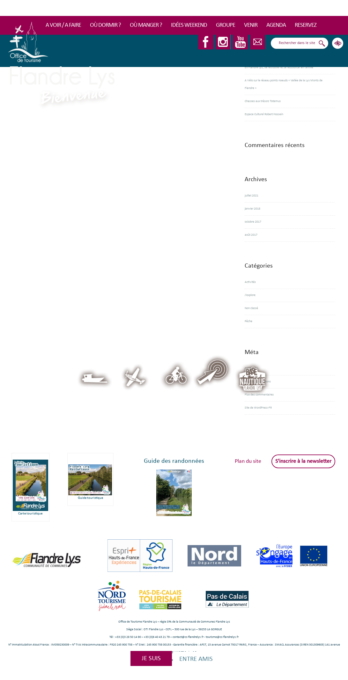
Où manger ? (146, 25)
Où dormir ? (105, 25)
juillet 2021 (251, 195)
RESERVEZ (305, 25)
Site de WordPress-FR (258, 408)
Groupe (225, 25)
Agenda (276, 25)
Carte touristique (30, 513)
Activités (250, 282)
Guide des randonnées (174, 461)
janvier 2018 (252, 209)
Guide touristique (90, 498)
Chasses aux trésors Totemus (263, 101)
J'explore (250, 295)
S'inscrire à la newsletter (303, 461)
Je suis (151, 658)
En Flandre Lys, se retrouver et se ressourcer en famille (279, 67)
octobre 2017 (253, 222)
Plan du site (248, 461)
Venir (250, 25)
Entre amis (196, 659)
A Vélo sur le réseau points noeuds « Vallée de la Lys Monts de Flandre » (283, 84)
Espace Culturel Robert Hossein (264, 114)
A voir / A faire (63, 25)
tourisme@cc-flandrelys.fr (222, 637)
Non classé (251, 308)
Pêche (248, 321)
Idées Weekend (189, 25)
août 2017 (251, 235)
